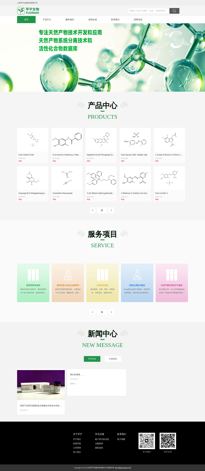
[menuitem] (26, 19)
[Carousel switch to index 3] (105, 89)
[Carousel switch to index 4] (110, 89)
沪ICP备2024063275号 (123, 468)
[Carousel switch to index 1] (94, 89)
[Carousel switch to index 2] (100, 89)
